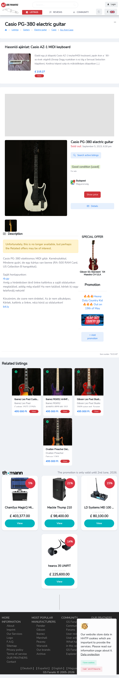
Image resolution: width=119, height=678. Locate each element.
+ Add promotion (92, 337)
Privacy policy (15, 650)
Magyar (72, 668)
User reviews (74, 634)
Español (43, 668)
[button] (110, 12)
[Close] (89, 662)
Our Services (14, 634)
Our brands (43, 650)
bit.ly (6, 306)
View (20, 523)
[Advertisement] (59, 115)
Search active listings (86, 155)
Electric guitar (40, 30)
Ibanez (40, 634)
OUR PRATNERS (17, 658)
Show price (92, 194)
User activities (74, 638)
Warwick (41, 646)
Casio (53, 30)
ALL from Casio (66, 30)
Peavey (40, 642)
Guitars (26, 30)
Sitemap (12, 646)
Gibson (40, 630)
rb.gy (6, 278)
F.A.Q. (10, 642)
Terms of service (17, 654)
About (10, 626)
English (58, 668)
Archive (41, 654)
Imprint (11, 630)
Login (111, 4)
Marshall (41, 638)
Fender (40, 626)
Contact (11, 662)
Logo (10, 638)
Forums (70, 630)
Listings (15, 30)
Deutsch (27, 668)
